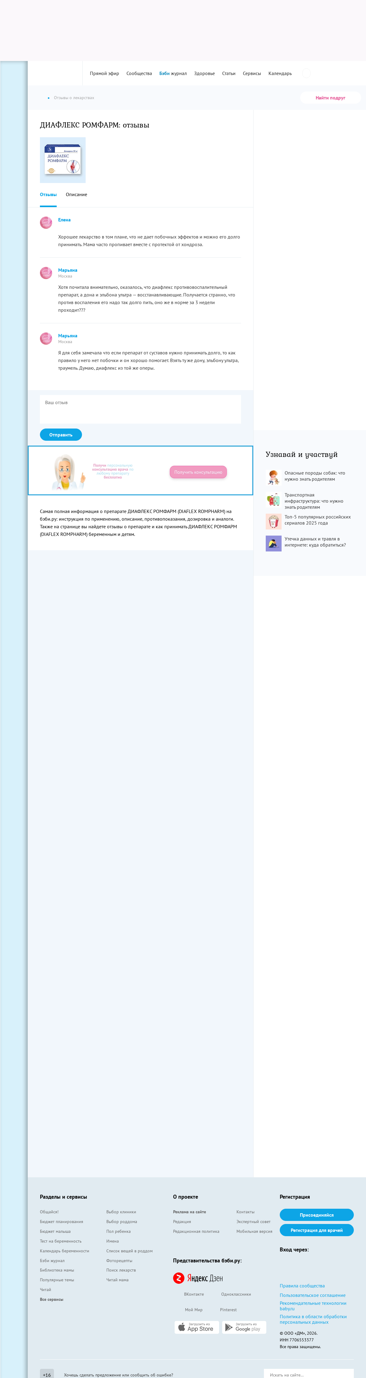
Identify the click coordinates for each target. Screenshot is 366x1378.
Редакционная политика (196, 1231)
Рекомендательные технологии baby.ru (313, 1305)
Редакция (182, 1221)
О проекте (185, 1196)
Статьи (229, 73)
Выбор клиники (121, 1212)
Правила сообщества (302, 1285)
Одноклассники (230, 1294)
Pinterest (223, 1310)
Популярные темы (57, 1280)
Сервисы (252, 73)
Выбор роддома (121, 1221)
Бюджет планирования (61, 1221)
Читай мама (117, 1280)
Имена (112, 1241)
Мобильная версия (254, 1231)
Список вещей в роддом (129, 1251)
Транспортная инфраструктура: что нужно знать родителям (314, 501)
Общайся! (49, 1212)
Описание (76, 194)
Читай (45, 1289)
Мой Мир (188, 1310)
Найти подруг (330, 98)
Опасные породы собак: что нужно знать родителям (315, 476)
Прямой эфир (104, 73)
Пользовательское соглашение (313, 1295)
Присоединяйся (317, 1215)
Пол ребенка (118, 1231)
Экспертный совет (253, 1221)
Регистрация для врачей (317, 1230)
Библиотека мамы (57, 1270)
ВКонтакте (188, 1294)
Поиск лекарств (121, 1270)
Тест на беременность (61, 1241)
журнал (173, 73)
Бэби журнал (52, 1260)
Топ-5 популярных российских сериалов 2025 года (318, 520)
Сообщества (139, 73)
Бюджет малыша (55, 1231)
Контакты (245, 1212)
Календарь (280, 73)
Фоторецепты (119, 1260)
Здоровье (204, 73)
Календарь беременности (64, 1251)
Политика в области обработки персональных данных (313, 1319)
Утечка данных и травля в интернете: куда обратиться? (315, 542)
